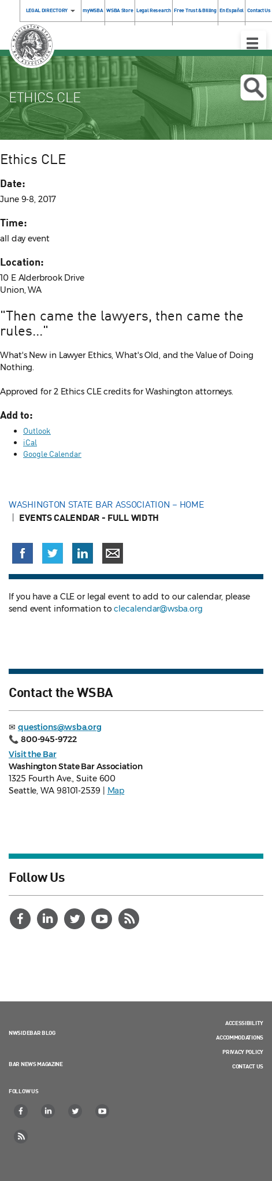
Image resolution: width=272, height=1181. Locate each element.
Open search (253, 87)
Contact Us (247, 1066)
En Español (231, 10)
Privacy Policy (242, 1051)
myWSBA (93, 10)
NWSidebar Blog (32, 1032)
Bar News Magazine (36, 1063)
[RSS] (130, 919)
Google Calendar (52, 454)
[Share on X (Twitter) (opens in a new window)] (52, 553)
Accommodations (239, 1037)
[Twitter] (75, 919)
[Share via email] (112, 553)
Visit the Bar (33, 754)
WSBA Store (119, 10)
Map (116, 790)
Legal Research (153, 10)
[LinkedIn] (48, 919)
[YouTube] (102, 919)
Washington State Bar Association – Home (107, 504)
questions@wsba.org (60, 727)
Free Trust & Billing (195, 10)
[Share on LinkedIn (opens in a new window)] (82, 553)
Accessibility (244, 1022)
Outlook (37, 430)
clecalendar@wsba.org (158, 608)
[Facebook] (21, 919)
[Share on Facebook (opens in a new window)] (22, 553)
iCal (30, 442)
